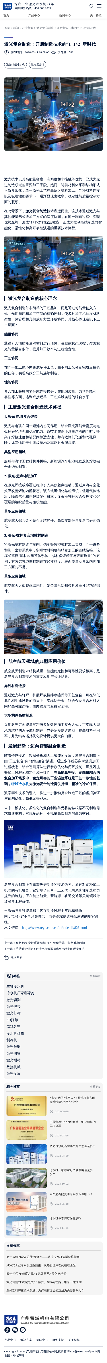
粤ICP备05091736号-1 (80, 1351)
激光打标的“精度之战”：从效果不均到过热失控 (36, 1273)
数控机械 (13, 1067)
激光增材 (13, 1060)
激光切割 (13, 1000)
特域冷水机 (20, 784)
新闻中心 (65, 15)
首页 (6, 15)
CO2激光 (13, 1026)
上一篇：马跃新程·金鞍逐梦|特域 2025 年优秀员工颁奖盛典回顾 (44, 943)
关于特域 (95, 15)
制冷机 (11, 1040)
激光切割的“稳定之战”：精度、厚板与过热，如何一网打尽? (44, 1282)
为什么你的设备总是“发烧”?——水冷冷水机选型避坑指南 (42, 1257)
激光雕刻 (13, 1047)
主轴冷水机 (15, 986)
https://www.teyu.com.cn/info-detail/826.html (54, 927)
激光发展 (13, 1073)
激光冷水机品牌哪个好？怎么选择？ (73, 1146)
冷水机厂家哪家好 (20, 993)
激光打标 (13, 1013)
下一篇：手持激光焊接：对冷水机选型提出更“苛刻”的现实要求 (44, 948)
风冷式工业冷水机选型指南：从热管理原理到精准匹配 (41, 1265)
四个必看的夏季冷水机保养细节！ (71, 1194)
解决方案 (26, 1340)
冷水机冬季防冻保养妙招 (65, 1218)
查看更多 (95, 1086)
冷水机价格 (15, 1033)
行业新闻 (27, 28)
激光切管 (13, 1053)
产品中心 (34, 15)
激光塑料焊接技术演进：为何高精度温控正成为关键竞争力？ (45, 1290)
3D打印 (12, 1020)
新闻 (16, 28)
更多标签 (95, 976)
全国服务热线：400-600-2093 (32, 8)
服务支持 (58, 1340)
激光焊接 (13, 1006)
